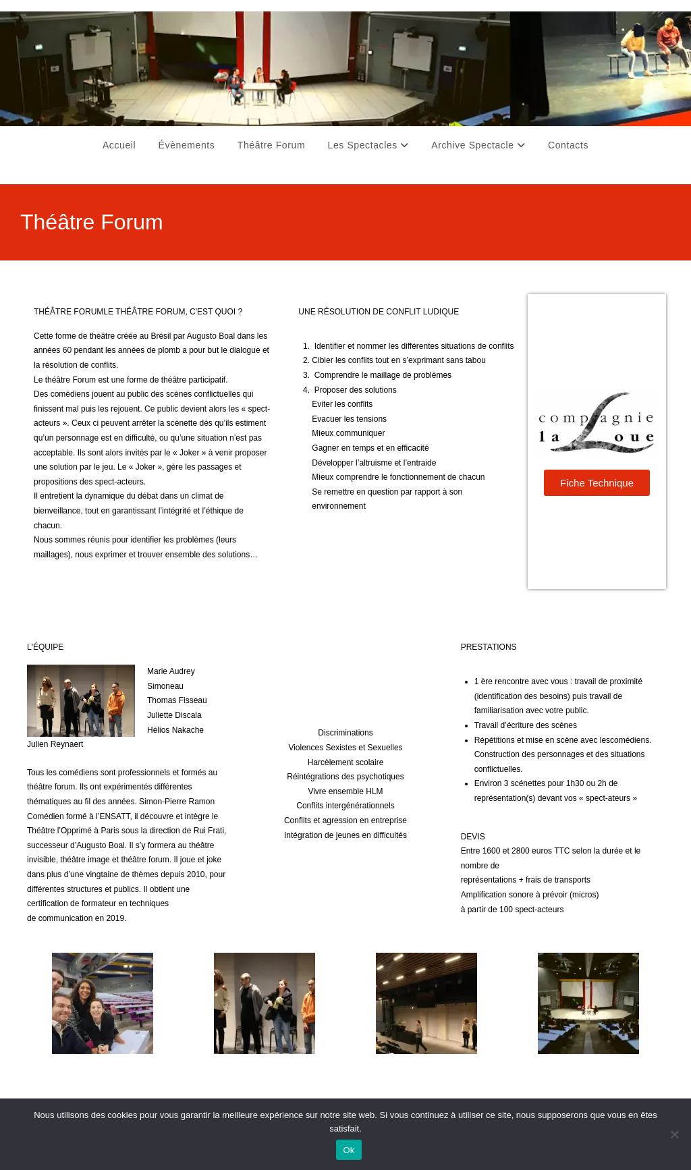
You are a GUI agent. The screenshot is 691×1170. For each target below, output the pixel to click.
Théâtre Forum (271, 145)
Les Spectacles (368, 145)
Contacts (568, 145)
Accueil (119, 145)
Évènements (187, 145)
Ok (348, 1150)
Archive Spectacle (478, 145)
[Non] (674, 1134)
